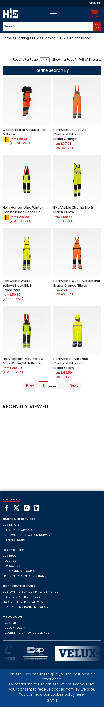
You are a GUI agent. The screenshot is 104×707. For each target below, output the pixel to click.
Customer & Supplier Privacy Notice (30, 592)
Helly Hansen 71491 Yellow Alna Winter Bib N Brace (23, 361)
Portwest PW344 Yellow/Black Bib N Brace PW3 (17, 285)
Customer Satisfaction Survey (26, 535)
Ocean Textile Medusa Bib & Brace (24, 132)
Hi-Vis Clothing (44, 38)
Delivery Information (19, 530)
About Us (9, 561)
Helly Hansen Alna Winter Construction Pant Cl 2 (23, 209)
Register (9, 623)
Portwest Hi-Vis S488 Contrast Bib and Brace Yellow (70, 363)
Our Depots (11, 525)
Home (7, 38)
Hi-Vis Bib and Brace (74, 38)
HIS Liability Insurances (21, 597)
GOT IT (52, 700)
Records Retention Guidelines (26, 633)
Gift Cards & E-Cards (19, 571)
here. (80, 694)
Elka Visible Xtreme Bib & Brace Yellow (73, 209)
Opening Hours (14, 540)
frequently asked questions (24, 576)
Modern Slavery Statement (24, 602)
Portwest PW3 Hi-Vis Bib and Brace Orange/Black (76, 283)
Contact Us (11, 566)
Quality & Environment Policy (25, 607)
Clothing (22, 38)
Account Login (14, 628)
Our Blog (9, 556)
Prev (30, 385)
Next (74, 385)
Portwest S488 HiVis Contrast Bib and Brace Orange (69, 134)
